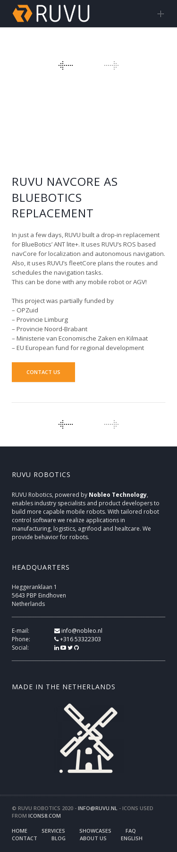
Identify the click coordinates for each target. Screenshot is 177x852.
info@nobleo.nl (78, 631)
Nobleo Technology (118, 495)
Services (53, 830)
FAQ (131, 830)
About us (93, 838)
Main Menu (161, 13)
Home (19, 830)
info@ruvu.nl (98, 808)
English (132, 838)
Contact (24, 838)
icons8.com (44, 815)
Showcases (95, 830)
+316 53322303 (77, 639)
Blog (58, 838)
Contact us (43, 371)
